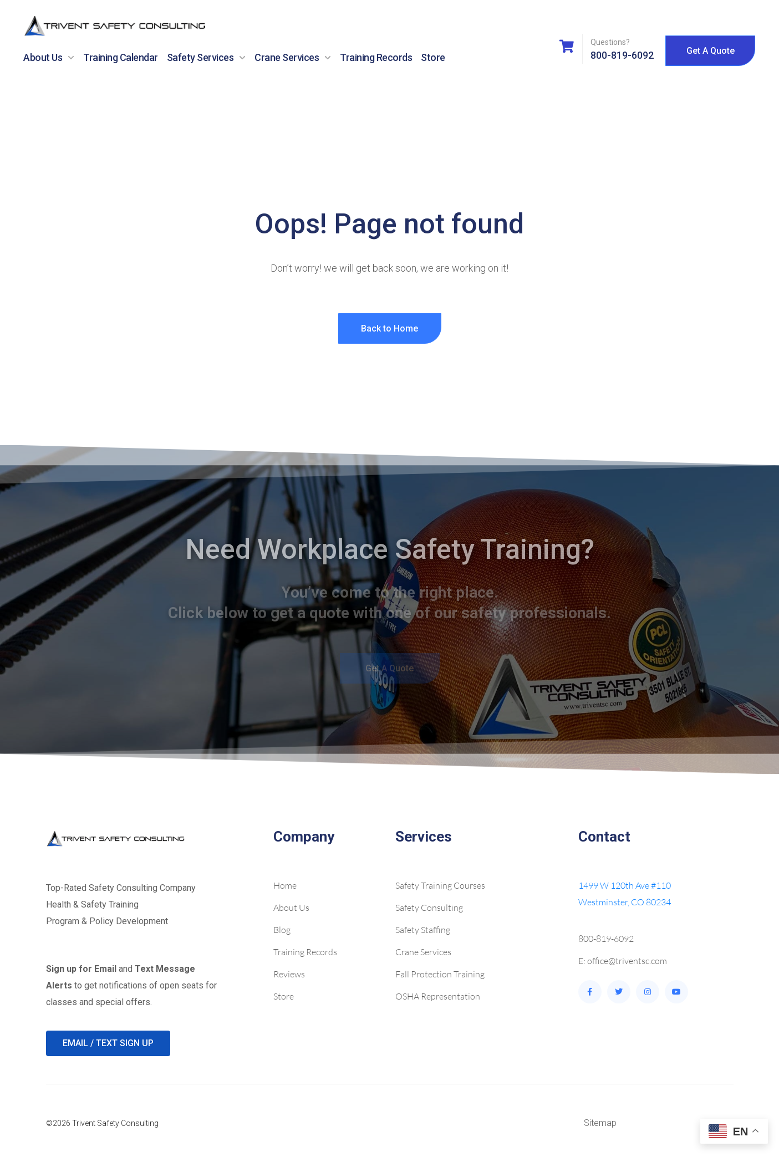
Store (433, 57)
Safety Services (206, 57)
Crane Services (292, 57)
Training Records (376, 57)
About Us (48, 57)
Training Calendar (120, 57)
